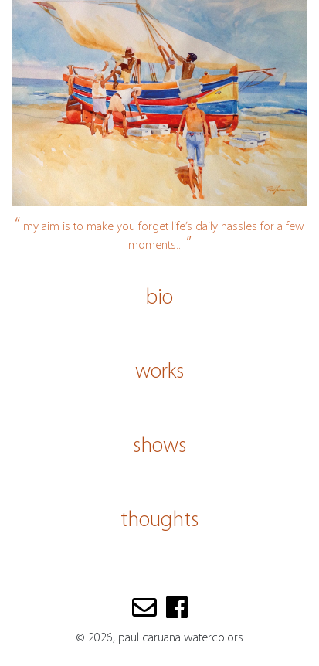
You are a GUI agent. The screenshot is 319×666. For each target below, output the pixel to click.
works (159, 372)
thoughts (159, 521)
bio (159, 298)
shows (159, 446)
